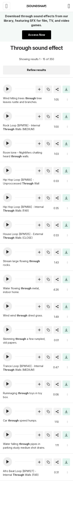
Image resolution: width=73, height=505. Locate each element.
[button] (7, 88)
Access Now (36, 34)
